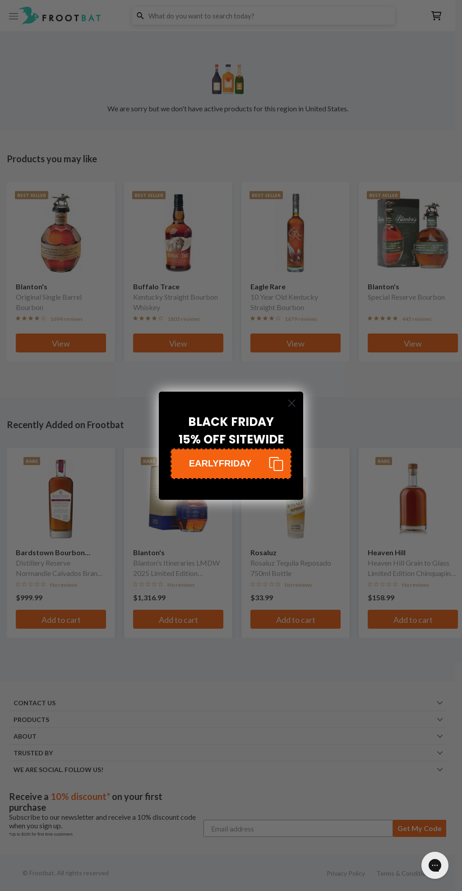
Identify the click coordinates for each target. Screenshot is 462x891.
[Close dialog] (292, 403)
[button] (231, 463)
